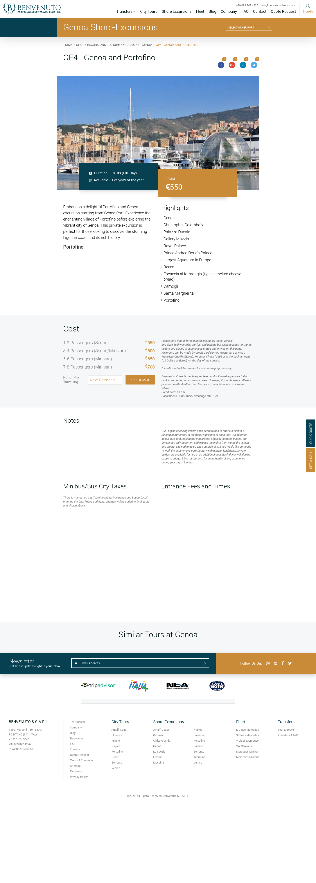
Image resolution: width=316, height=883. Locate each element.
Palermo (199, 735)
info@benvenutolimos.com (278, 5)
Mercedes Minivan (247, 751)
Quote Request (283, 11)
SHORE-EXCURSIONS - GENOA (131, 45)
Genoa (157, 746)
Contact (259, 11)
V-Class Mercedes (247, 740)
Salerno (198, 746)
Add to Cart (140, 380)
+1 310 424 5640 (19, 739)
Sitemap (75, 766)
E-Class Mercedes (247, 730)
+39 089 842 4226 (247, 5)
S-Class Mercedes (247, 735)
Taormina (199, 757)
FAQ (245, 11)
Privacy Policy (79, 777)
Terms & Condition (81, 760)
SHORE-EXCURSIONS (91, 45)
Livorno (157, 757)
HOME (68, 45)
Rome (115, 757)
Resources (77, 738)
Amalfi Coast (119, 730)
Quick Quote (311, 433)
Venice (115, 768)
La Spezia (159, 751)
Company (229, 11)
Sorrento (116, 762)
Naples (115, 746)
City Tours (148, 11)
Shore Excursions (177, 11)
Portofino (117, 751)
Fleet (200, 11)
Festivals (76, 771)
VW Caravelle (244, 746)
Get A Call (311, 460)
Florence (116, 735)
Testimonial (77, 722)
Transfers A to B (288, 735)
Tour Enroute (286, 730)
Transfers (126, 11)
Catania (158, 735)
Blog (212, 11)
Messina (158, 762)
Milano (115, 740)
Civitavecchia (161, 740)
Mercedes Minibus (247, 757)
